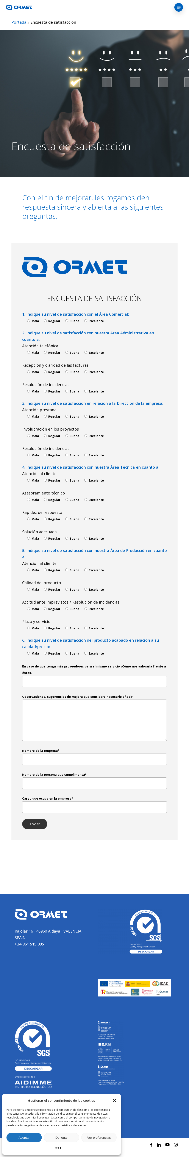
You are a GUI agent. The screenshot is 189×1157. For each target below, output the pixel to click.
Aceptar (24, 1137)
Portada (18, 22)
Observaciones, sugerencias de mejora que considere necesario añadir (94, 718)
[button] (114, 1100)
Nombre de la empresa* (94, 757)
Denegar (61, 1137)
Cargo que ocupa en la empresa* (94, 804)
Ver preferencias (99, 1137)
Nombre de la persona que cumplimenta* (94, 780)
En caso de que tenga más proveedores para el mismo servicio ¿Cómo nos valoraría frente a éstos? (94, 675)
